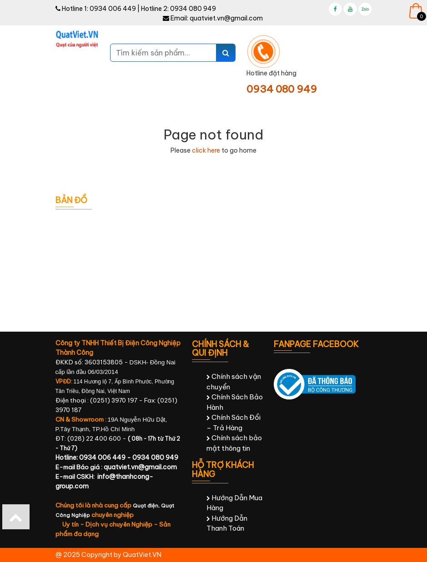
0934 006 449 (113, 9)
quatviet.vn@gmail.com (226, 18)
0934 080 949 (193, 9)
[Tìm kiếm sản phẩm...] (163, 53)
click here (206, 150)
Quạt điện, (147, 505)
